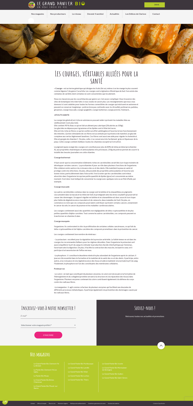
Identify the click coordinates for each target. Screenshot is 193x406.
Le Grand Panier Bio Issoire (112, 364)
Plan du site (52, 403)
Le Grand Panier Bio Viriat (78, 372)
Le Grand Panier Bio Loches (78, 376)
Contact (156, 14)
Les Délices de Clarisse (135, 14)
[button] (5, 402)
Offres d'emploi (41, 403)
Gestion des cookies (113, 403)
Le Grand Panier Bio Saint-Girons (114, 378)
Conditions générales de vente (96, 403)
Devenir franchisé (95, 14)
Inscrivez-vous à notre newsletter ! (48, 308)
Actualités (114, 14)
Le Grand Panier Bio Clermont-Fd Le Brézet (46, 365)
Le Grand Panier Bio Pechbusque (80, 364)
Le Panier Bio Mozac (41, 376)
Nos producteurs (58, 14)
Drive (154, 5)
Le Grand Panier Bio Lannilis (78, 368)
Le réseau (76, 14)
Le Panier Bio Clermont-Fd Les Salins (45, 371)
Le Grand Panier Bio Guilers (112, 374)
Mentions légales (63, 403)
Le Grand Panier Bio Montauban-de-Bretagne (114, 369)
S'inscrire (48, 335)
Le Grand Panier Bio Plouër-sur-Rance (46, 387)
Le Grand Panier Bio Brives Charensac (44, 381)
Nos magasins (37, 14)
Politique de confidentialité (78, 403)
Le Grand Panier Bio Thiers (78, 380)
